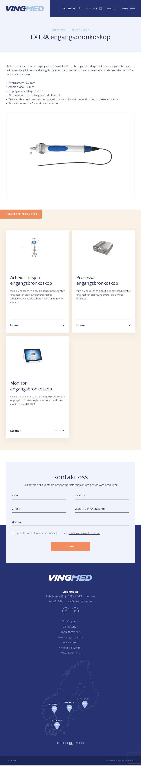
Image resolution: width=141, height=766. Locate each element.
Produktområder (70, 632)
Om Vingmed (70, 622)
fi (77, 743)
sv (58, 743)
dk (64, 743)
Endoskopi (60, 29)
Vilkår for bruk (70, 653)
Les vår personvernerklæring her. (84, 533)
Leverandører (70, 643)
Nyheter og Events (70, 648)
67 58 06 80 (56, 601)
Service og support (70, 637)
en (83, 743)
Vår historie (70, 627)
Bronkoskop (80, 29)
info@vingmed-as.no (79, 601)
